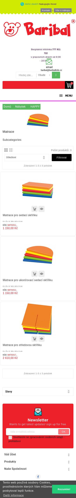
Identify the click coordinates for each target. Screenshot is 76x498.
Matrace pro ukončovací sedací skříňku (28, 280)
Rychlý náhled (41, 209)
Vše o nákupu (62, 10)
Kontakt (46, 10)
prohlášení (15, 441)
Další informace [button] (13, 495)
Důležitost (26, 157)
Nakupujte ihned (47, 4)
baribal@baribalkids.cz (51, 70)
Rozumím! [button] (64, 489)
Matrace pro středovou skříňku (22, 345)
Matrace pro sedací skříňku (20, 215)
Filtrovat (62, 157)
